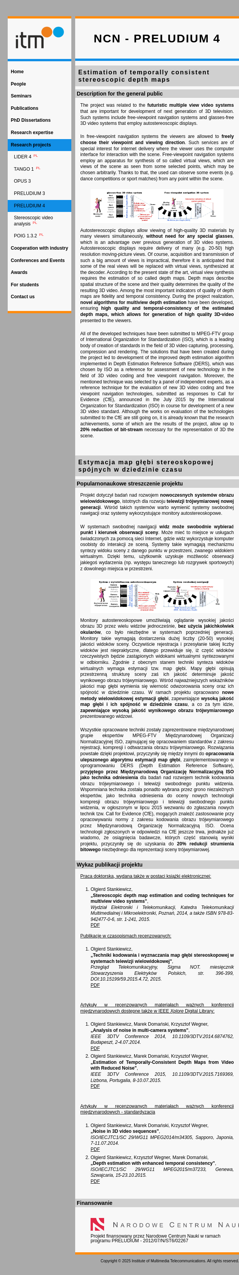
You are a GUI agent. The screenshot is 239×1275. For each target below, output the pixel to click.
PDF (95, 925)
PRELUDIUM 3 (29, 193)
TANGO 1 (27, 169)
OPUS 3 (22, 181)
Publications (24, 108)
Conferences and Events (38, 260)
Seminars (21, 96)
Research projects (31, 145)
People (18, 84)
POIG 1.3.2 (29, 235)
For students (25, 284)
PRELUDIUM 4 (29, 205)
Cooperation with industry (39, 248)
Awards (19, 272)
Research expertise (32, 132)
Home (17, 71)
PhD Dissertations (30, 120)
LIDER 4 (26, 156)
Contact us (23, 296)
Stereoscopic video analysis (33, 221)
